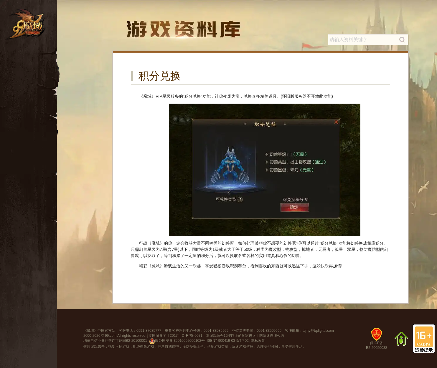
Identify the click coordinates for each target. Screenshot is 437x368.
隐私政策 (258, 341)
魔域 (90, 331)
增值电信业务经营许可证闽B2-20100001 (115, 341)
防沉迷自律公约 (271, 336)
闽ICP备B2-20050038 (376, 341)
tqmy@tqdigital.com (318, 331)
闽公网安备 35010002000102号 (177, 341)
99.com (110, 336)
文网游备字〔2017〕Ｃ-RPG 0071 (175, 336)
